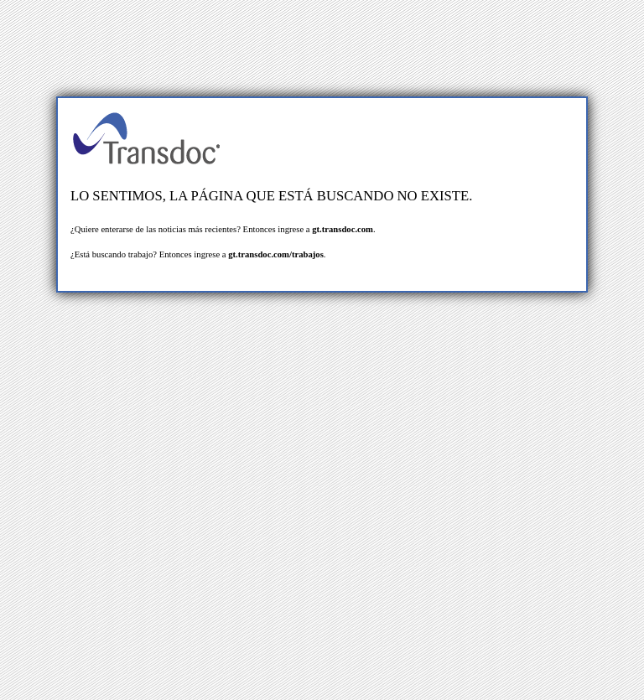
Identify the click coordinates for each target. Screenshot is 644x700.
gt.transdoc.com (342, 229)
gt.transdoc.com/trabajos (276, 254)
